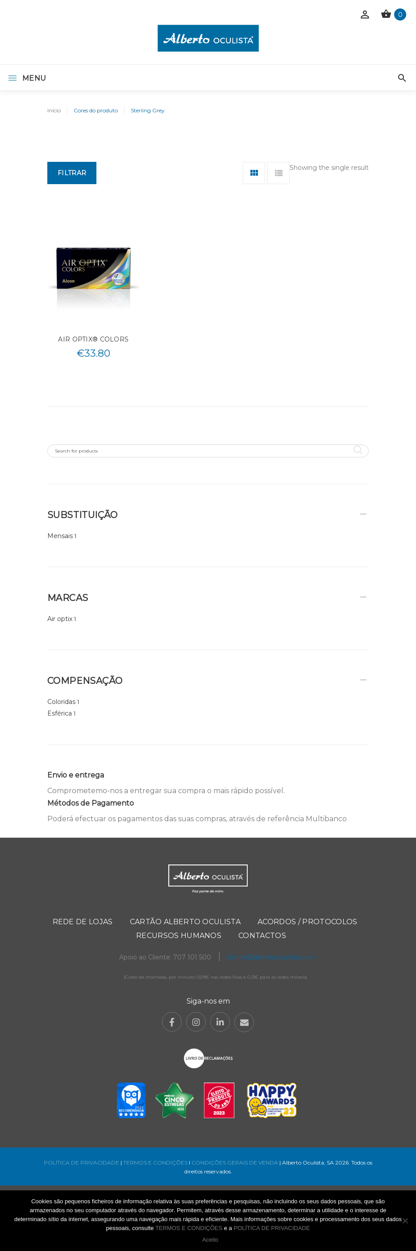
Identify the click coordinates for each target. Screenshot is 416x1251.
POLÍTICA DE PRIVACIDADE (81, 1162)
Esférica (59, 713)
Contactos (262, 935)
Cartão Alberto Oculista (185, 922)
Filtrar (72, 173)
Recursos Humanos (178, 935)
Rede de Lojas (83, 922)
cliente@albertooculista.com (270, 957)
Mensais (60, 536)
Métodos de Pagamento (90, 803)
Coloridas (61, 702)
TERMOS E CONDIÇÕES (155, 1162)
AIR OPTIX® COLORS (93, 339)
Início (54, 110)
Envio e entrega (75, 775)
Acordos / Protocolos (307, 922)
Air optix (59, 619)
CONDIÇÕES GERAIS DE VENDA (235, 1162)
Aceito (210, 1239)
